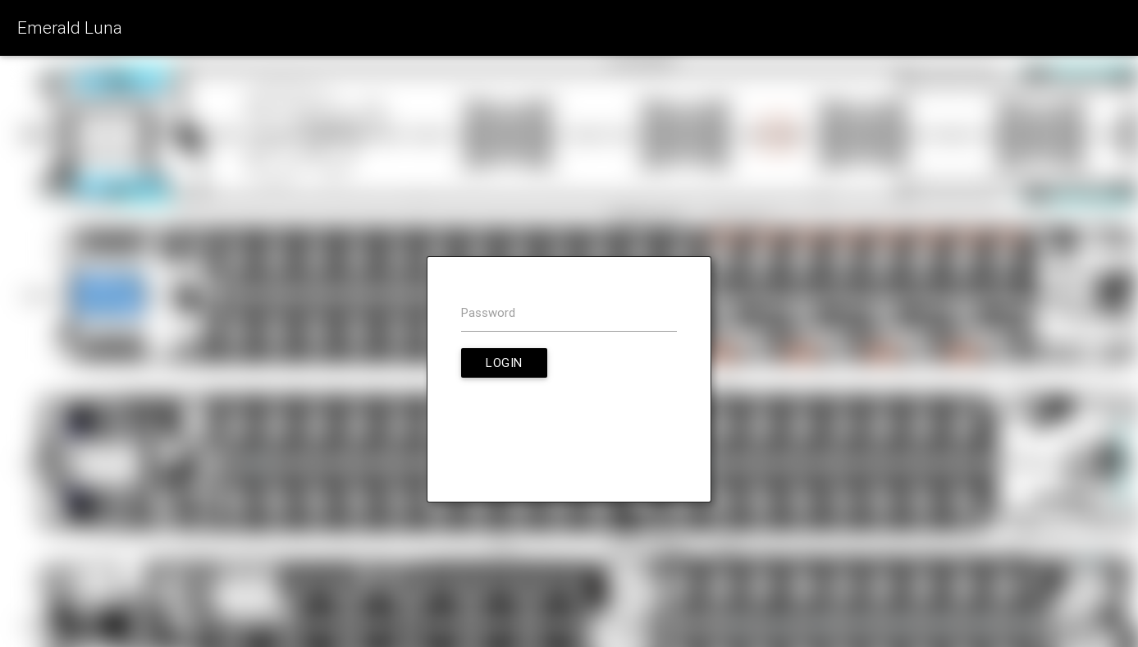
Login (504, 362)
